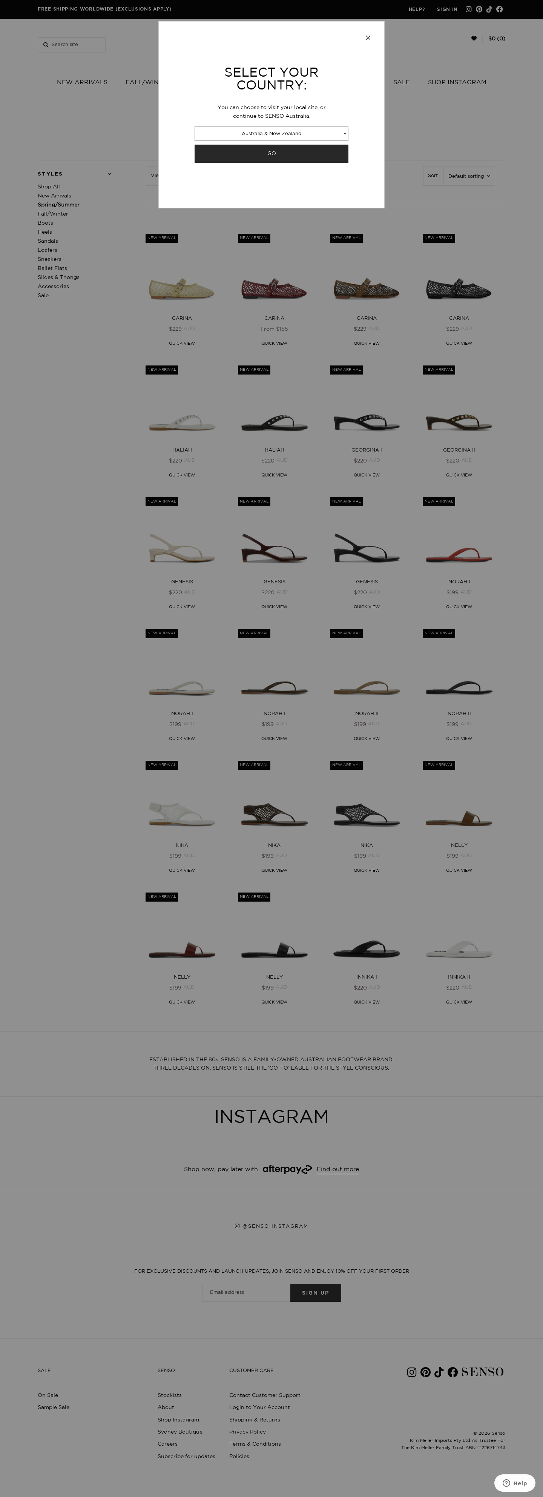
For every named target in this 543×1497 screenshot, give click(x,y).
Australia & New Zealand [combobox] (272, 134)
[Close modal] (368, 38)
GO (271, 153)
